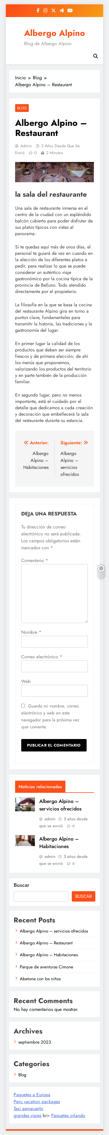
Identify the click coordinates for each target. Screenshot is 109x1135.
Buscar (21, 885)
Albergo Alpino (54, 33)
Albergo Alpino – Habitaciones (59, 842)
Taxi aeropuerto (28, 1108)
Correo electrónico (41, 656)
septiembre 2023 (34, 1042)
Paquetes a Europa (32, 1094)
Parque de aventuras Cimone (46, 967)
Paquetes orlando (68, 1115)
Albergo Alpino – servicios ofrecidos (60, 804)
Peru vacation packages (37, 1101)
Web (26, 681)
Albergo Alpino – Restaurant (46, 943)
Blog (22, 108)
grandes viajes (27, 1115)
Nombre (31, 632)
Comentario (34, 560)
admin (26, 146)
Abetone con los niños (40, 979)
